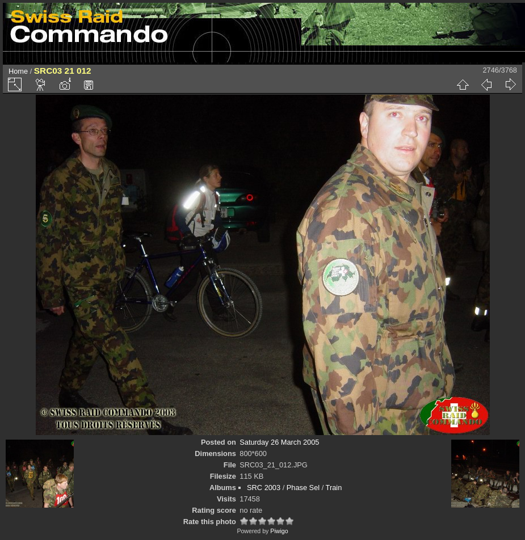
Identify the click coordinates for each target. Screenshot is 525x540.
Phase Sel (303, 487)
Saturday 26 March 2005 (279, 442)
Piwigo (279, 531)
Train (334, 487)
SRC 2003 (263, 487)
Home (18, 71)
